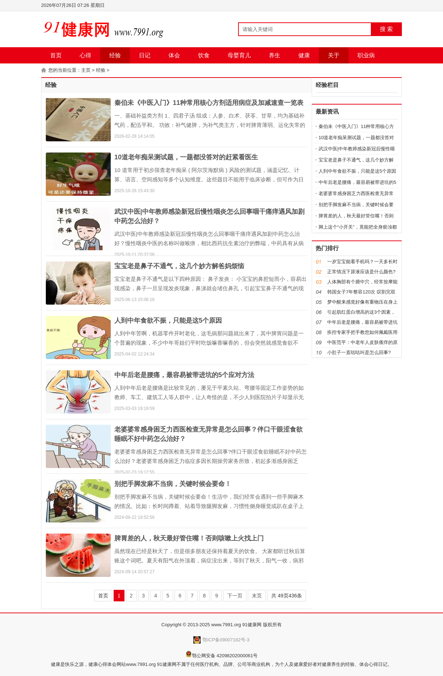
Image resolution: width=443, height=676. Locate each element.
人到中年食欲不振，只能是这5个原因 (168, 320)
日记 (144, 55)
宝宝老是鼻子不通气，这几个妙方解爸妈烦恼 (179, 266)
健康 (304, 55)
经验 (115, 55)
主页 (86, 70)
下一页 (234, 595)
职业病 (366, 55)
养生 (274, 55)
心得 (85, 55)
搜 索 (386, 29)
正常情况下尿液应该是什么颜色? (361, 271)
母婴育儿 (239, 55)
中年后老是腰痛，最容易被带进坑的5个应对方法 (184, 375)
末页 (257, 595)
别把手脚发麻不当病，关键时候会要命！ (172, 483)
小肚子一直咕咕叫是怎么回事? (359, 352)
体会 (174, 55)
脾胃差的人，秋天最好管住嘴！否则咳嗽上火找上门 (189, 538)
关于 (333, 55)
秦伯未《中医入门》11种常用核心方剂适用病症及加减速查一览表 (208, 102)
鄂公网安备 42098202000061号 (225, 655)
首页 (56, 55)
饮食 (204, 55)
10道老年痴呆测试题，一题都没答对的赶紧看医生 (186, 157)
